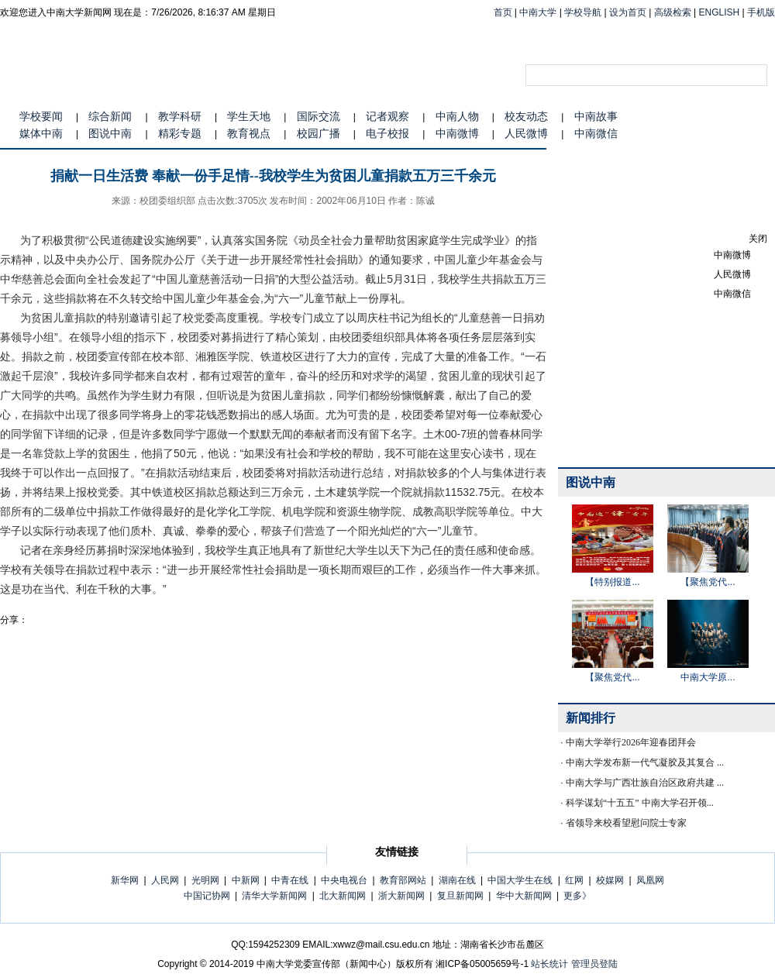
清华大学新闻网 (274, 895)
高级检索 (672, 12)
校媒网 (610, 880)
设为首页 (627, 12)
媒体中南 (41, 133)
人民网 (165, 880)
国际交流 (318, 116)
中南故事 (596, 116)
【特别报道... (612, 581)
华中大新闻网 (524, 895)
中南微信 (596, 133)
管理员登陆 (594, 964)
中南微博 (457, 133)
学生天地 (248, 116)
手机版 (761, 12)
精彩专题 (180, 133)
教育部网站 (403, 880)
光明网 (205, 880)
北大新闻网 (342, 895)
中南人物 (457, 116)
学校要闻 (41, 116)
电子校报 (387, 133)
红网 (574, 880)
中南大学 (537, 12)
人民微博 (526, 133)
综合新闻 (110, 116)
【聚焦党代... (707, 581)
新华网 (125, 880)
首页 (503, 12)
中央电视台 (344, 880)
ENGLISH (719, 12)
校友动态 (526, 116)
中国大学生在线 (520, 880)
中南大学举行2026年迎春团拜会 (631, 742)
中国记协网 (207, 895)
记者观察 (387, 116)
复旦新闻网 (460, 895)
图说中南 (110, 133)
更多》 (577, 895)
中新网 (246, 880)
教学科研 (180, 116)
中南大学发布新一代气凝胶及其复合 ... (645, 762)
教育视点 (248, 133)
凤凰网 (650, 880)
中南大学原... (707, 677)
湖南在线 (457, 880)
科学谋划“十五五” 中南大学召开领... (640, 802)
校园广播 (318, 133)
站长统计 (549, 964)
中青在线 (289, 880)
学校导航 (582, 12)
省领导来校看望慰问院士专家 (626, 822)
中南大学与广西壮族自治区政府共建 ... (645, 782)
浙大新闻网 (401, 895)
